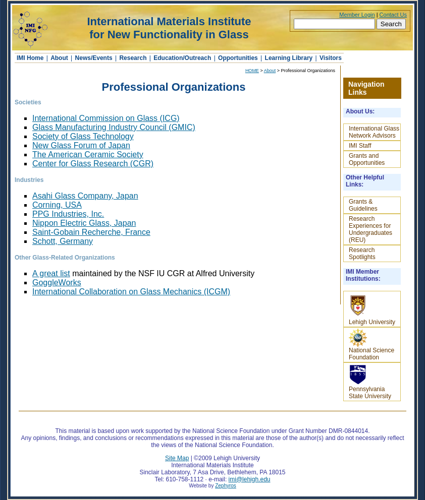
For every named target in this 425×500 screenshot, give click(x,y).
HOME (252, 70)
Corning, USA (57, 205)
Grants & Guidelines (363, 205)
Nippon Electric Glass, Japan (84, 223)
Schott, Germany (62, 241)
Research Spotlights (362, 253)
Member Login (357, 15)
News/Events (94, 57)
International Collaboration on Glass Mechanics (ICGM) (131, 291)
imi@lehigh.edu (250, 479)
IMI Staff (360, 145)
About (59, 57)
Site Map (177, 458)
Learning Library (289, 57)
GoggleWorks (56, 282)
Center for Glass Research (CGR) (92, 163)
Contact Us (393, 15)
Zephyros (225, 485)
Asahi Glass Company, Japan (85, 196)
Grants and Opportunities (367, 159)
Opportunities (238, 57)
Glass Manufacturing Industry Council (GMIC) (113, 127)
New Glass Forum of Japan (81, 145)
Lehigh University (372, 309)
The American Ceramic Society (87, 154)
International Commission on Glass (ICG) (106, 118)
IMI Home (31, 57)
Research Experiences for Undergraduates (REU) (370, 229)
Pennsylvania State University (370, 381)
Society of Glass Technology (83, 136)
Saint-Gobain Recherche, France (91, 232)
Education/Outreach (182, 57)
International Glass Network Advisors (374, 132)
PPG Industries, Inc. (68, 214)
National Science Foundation (371, 345)
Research (132, 57)
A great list (51, 273)
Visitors (331, 57)
